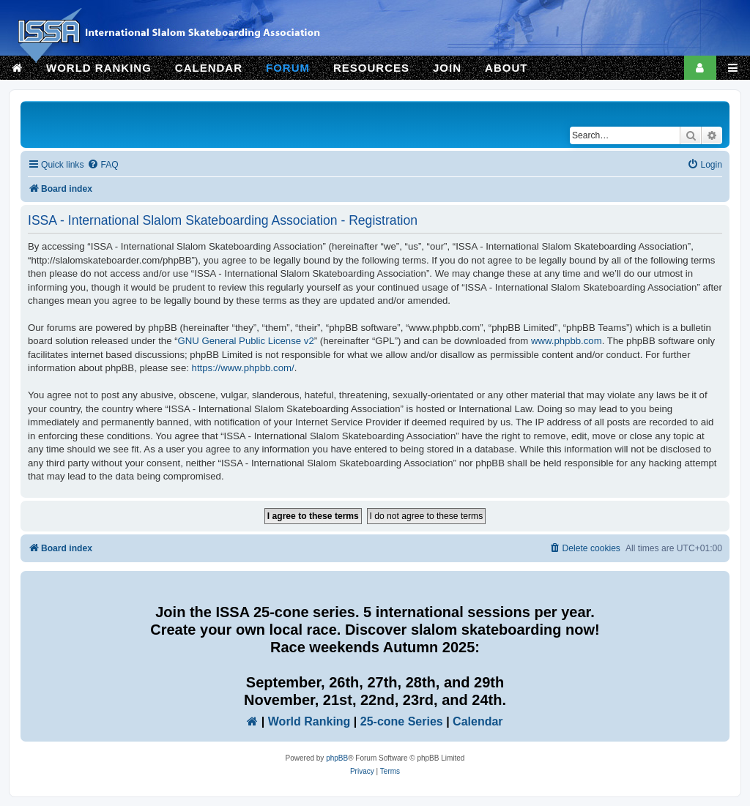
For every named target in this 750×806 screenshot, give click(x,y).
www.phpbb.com (566, 340)
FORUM (288, 67)
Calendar (477, 721)
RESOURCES (371, 67)
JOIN (447, 67)
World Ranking (309, 721)
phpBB (337, 758)
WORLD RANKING (99, 67)
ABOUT (506, 67)
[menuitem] (102, 165)
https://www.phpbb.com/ (243, 367)
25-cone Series (401, 721)
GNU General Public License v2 (246, 340)
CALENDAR (208, 67)
